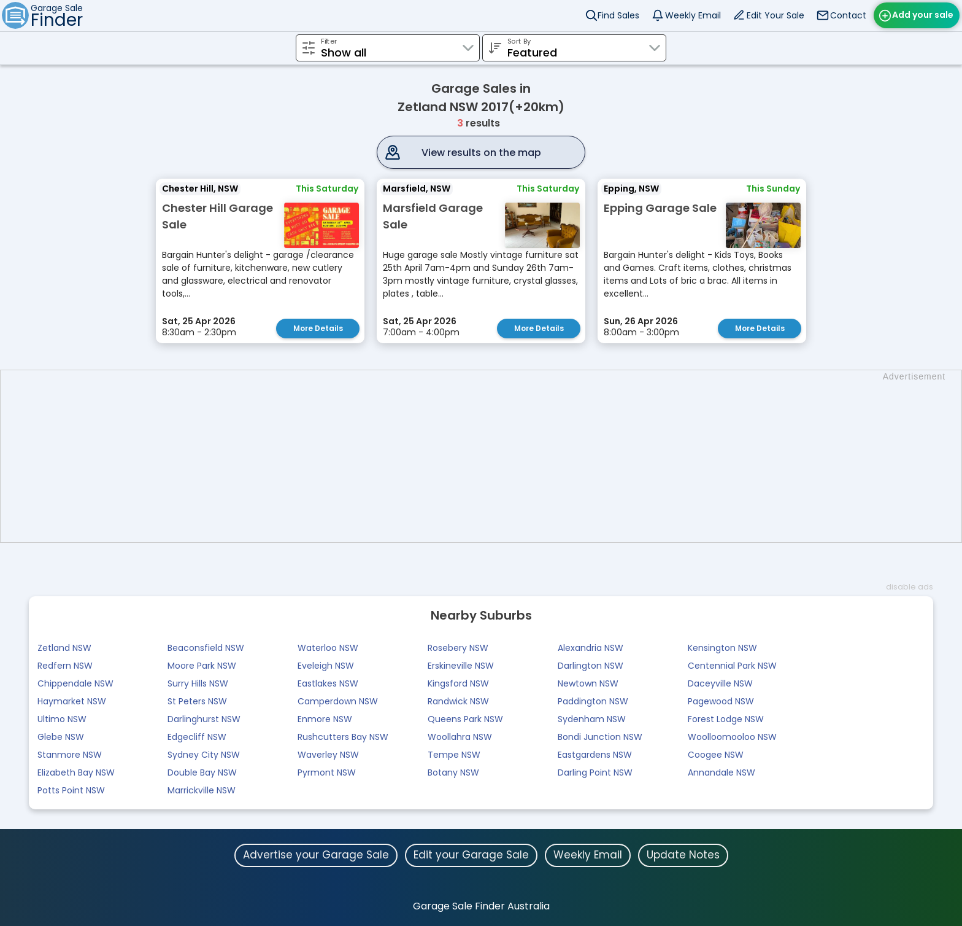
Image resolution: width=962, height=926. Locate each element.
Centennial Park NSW (732, 665)
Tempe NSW (454, 755)
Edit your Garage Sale (471, 854)
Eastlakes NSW (328, 683)
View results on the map (481, 153)
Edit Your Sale (775, 15)
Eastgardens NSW (595, 755)
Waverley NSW (328, 755)
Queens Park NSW (465, 719)
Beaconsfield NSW (205, 648)
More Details (318, 328)
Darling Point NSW (595, 772)
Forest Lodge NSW (726, 719)
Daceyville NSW (720, 683)
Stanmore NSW (69, 755)
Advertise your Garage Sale (316, 854)
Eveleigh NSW (326, 665)
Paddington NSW (593, 701)
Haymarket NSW (71, 701)
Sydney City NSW (203, 755)
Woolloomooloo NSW (732, 737)
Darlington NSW (590, 665)
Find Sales (618, 15)
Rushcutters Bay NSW (343, 737)
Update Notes (683, 854)
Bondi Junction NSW (600, 737)
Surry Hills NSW (197, 683)
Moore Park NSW (201, 665)
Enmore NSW (325, 719)
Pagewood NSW (721, 701)
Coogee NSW (716, 755)
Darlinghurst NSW (203, 719)
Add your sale (922, 15)
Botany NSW (453, 772)
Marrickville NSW (201, 790)
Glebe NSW (60, 737)
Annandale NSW (721, 772)
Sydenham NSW (592, 719)
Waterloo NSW (328, 648)
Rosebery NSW (458, 648)
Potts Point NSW (71, 790)
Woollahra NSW (460, 737)
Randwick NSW (458, 701)
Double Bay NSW (202, 772)
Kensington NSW (722, 648)
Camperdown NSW (338, 701)
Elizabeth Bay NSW (76, 772)
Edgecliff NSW (196, 737)
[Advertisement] (487, 456)
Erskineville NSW (461, 665)
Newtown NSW (588, 683)
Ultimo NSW (62, 719)
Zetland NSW (64, 648)
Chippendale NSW (75, 683)
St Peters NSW (197, 701)
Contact (848, 15)
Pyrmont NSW (327, 772)
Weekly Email (693, 15)
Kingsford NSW (458, 683)
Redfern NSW (65, 665)
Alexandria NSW (590, 648)
